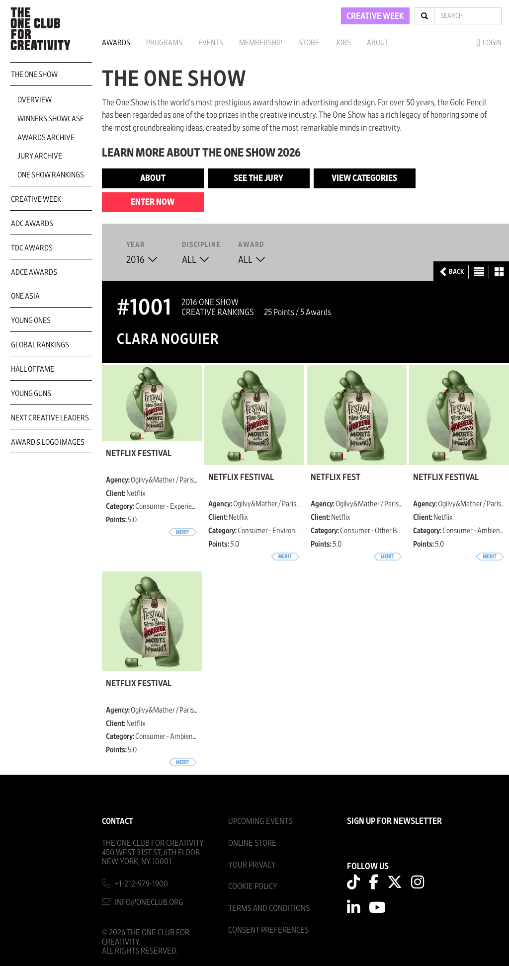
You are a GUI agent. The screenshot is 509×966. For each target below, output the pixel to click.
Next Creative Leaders (50, 418)
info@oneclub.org (149, 902)
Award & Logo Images (48, 442)
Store (308, 43)
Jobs (343, 43)
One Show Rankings (50, 175)
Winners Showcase (50, 119)
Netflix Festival (138, 453)
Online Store (252, 843)
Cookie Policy (252, 886)
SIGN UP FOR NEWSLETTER (394, 821)
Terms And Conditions (269, 908)
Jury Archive (39, 156)
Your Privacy (252, 865)
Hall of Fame (32, 369)
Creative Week (36, 199)
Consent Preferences (268, 930)
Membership (260, 43)
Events (210, 43)
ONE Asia (25, 296)
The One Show (34, 75)
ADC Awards (32, 224)
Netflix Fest (335, 477)
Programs (164, 43)
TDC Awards (32, 248)
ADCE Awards (34, 272)
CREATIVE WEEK (375, 16)
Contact (117, 821)
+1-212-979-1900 (141, 884)
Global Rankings (40, 345)
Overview (34, 100)
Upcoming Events (260, 821)
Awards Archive (46, 138)
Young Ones (31, 320)
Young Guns (31, 394)
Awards (116, 43)
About (378, 43)
